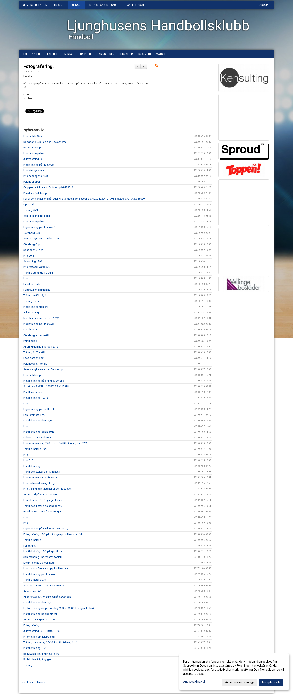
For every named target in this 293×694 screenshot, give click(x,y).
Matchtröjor (30, 329)
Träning (27, 665)
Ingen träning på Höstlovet (38, 164)
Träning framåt (31, 301)
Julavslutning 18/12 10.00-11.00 (41, 630)
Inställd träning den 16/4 (37, 602)
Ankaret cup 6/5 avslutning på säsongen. (47, 596)
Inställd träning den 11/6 (37, 420)
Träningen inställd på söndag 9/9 (42, 505)
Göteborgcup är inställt (36, 335)
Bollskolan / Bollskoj (104, 5)
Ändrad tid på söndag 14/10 (40, 494)
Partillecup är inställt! (35, 363)
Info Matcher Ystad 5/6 (36, 267)
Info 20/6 (28, 255)
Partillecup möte (32, 392)
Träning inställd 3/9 (34, 579)
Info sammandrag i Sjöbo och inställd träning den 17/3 (55, 443)
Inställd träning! (32, 466)
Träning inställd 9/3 (34, 295)
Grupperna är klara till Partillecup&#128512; (48, 187)
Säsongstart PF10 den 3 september (44, 585)
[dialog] (234, 671)
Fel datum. (29, 545)
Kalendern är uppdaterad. (38, 437)
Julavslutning (31, 312)
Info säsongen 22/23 (35, 176)
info (25, 517)
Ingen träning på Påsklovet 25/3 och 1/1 (46, 528)
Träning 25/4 (30, 210)
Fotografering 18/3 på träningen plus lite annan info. (53, 534)
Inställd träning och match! (38, 431)
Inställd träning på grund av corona (43, 380)
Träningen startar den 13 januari (41, 471)
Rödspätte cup (32, 147)
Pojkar (76, 5)
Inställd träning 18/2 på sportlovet (43, 551)
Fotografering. (38, 66)
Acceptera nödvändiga (239, 682)
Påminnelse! (30, 340)
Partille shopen (32, 181)
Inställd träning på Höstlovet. (40, 574)
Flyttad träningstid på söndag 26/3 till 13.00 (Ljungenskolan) (58, 608)
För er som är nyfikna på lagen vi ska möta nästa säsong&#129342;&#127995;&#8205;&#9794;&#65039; (84, 198)
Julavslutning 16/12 (34, 158)
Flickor (59, 5)
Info (25, 278)
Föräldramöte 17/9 (34, 414)
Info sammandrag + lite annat (40, 477)
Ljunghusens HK (34, 5)
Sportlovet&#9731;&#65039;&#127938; (46, 386)
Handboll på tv (31, 284)
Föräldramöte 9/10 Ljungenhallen (42, 500)
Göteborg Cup (31, 232)
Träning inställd (32, 539)
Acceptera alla (271, 682)
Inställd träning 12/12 (35, 397)
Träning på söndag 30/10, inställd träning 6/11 (50, 642)
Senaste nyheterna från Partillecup (43, 369)
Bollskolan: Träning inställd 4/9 (41, 653)
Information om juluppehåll (39, 636)
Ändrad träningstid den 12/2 (39, 619)
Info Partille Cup (32, 136)
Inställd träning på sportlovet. (40, 613)
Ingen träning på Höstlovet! (39, 227)
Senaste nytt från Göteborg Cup (41, 238)
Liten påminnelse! (33, 357)
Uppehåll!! (29, 204)
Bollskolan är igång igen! (37, 659)
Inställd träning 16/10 (35, 648)
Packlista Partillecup (35, 193)
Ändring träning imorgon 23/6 (40, 346)
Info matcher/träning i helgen (40, 483)
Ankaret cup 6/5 (32, 591)
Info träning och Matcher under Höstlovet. (47, 488)
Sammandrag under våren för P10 (42, 557)
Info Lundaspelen (33, 153)
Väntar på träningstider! (37, 215)
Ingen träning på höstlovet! (39, 409)
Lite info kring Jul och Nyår (39, 562)
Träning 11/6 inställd (35, 352)
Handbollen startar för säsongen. (42, 511)
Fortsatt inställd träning (36, 289)
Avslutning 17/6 (32, 261)
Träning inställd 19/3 (35, 448)
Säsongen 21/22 (33, 249)
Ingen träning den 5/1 (35, 306)
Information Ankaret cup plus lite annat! (46, 568)
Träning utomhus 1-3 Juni (38, 272)
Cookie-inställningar (34, 682)
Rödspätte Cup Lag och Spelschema (45, 141)
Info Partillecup (32, 375)
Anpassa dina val (194, 681)
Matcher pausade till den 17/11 (41, 318)
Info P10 (28, 460)
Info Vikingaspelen (34, 170)
